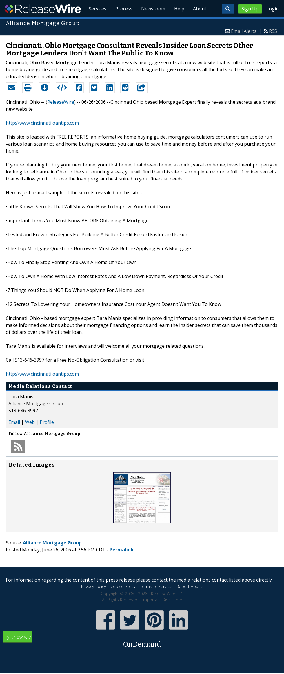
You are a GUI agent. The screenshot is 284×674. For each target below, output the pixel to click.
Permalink (122, 549)
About (199, 23)
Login (272, 9)
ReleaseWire (43, 9)
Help (178, 23)
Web (30, 422)
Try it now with (142, 642)
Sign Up (249, 9)
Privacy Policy (93, 586)
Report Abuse (189, 586)
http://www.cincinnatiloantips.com (42, 123)
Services (95, 23)
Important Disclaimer (162, 600)
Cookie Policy (123, 586)
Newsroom (152, 23)
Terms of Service (156, 586)
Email (14, 422)
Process (122, 23)
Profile (47, 422)
